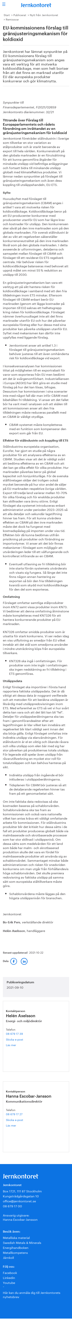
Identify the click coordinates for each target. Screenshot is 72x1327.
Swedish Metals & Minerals (22, 1242)
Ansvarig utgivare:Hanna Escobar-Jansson (20, 1216)
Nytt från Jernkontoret (44, 15)
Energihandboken (15, 1247)
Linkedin (9, 1277)
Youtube (9, 1282)
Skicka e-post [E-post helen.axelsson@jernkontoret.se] (14, 1039)
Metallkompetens (15, 1252)
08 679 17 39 (14, 1033)
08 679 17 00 (12, 1205)
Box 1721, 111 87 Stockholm (22, 1190)
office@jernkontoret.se (19, 1200)
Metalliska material (16, 1237)
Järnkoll (8, 1257)
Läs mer (17, 1045)
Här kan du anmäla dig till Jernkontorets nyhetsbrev (31, 1294)
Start (7, 15)
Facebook (10, 1272)
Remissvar (12, 19)
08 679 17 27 (14, 1114)
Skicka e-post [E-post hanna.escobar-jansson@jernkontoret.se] (14, 1120)
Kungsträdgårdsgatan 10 (21, 1195)
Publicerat (19, 15)
